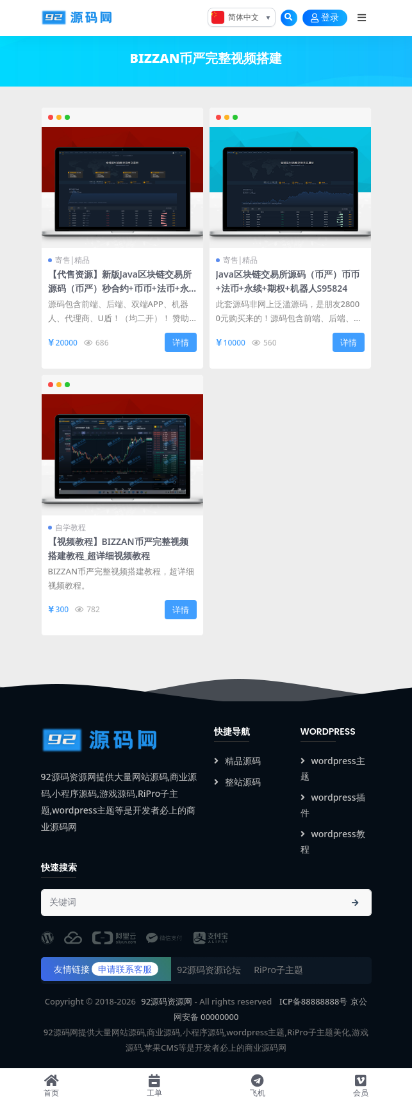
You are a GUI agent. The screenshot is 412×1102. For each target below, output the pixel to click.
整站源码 (237, 782)
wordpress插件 (333, 805)
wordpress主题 (333, 768)
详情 (180, 342)
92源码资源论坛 (209, 970)
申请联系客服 (125, 969)
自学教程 (70, 527)
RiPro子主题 (278, 970)
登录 (325, 17)
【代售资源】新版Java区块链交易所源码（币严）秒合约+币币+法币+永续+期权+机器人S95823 (120, 288)
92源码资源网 (166, 1001)
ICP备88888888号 (313, 1001)
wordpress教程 (333, 841)
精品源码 (237, 761)
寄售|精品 (72, 260)
